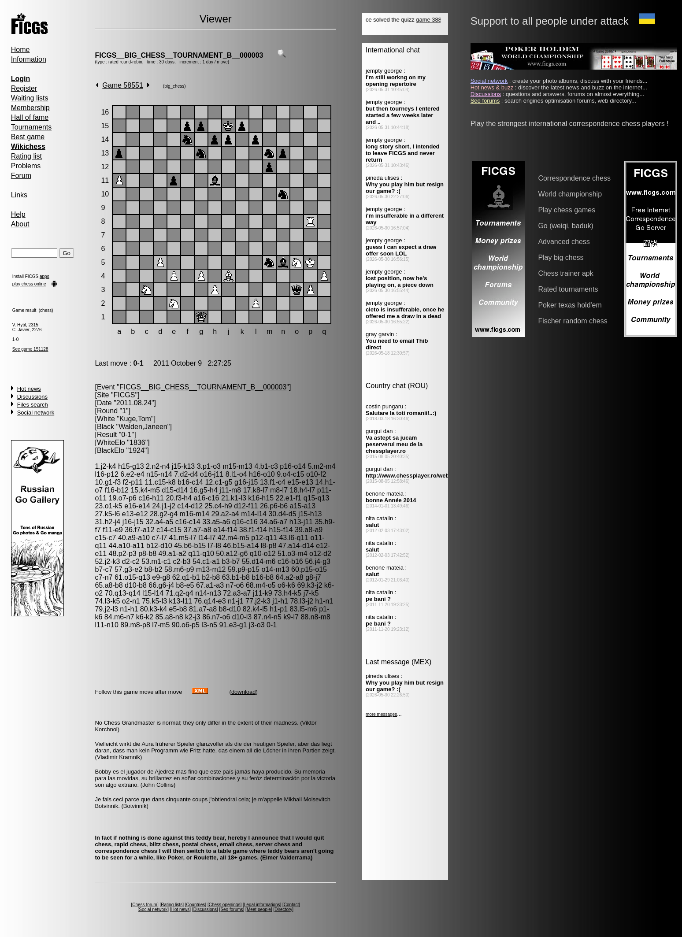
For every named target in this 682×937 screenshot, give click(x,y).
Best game (27, 137)
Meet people (259, 909)
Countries (195, 904)
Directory (283, 909)
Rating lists (171, 904)
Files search (32, 404)
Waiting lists (29, 98)
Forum (21, 175)
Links (19, 195)
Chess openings (225, 904)
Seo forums (231, 909)
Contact (291, 904)
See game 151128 (30, 349)
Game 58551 (122, 85)
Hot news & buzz (492, 87)
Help (18, 214)
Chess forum (144, 904)
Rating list (26, 156)
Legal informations (262, 904)
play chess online (29, 283)
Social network (36, 412)
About (20, 224)
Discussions (32, 396)
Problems (26, 166)
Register (24, 88)
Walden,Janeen (143, 426)
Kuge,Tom (135, 418)
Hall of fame (29, 117)
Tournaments (31, 127)
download (243, 692)
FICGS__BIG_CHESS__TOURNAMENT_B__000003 (179, 55)
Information (28, 59)
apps (44, 276)
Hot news (29, 388)
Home (20, 49)
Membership (30, 107)
